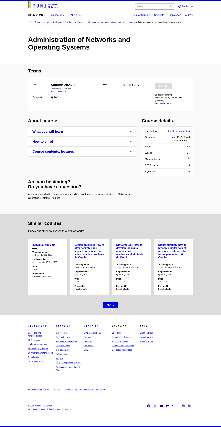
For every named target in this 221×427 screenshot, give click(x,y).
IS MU (47, 390)
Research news (63, 337)
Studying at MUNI (36, 361)
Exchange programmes (38, 344)
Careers (87, 337)
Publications (61, 354)
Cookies (67, 409)
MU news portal (35, 390)
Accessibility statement (51, 409)
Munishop (100, 390)
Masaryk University (43, 406)
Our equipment (62, 350)
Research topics (63, 346)
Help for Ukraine (141, 15)
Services (88, 350)
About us (91, 326)
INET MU (57, 390)
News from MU (146, 337)
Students (159, 15)
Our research (62, 333)
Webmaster (33, 409)
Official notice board (92, 333)
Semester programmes (38, 348)
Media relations (146, 341)
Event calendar (146, 333)
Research (63, 326)
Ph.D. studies (34, 340)
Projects (59, 358)
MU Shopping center (84, 390)
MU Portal (68, 390)
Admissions (37, 326)
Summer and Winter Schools (40, 353)
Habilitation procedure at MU (68, 363)
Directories (116, 333)
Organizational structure (122, 337)
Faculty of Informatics (179, 131)
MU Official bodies (120, 341)
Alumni (189, 15)
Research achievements (66, 341)
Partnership (89, 346)
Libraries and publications (123, 346)
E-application (33, 357)
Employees (174, 15)
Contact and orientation (122, 350)
